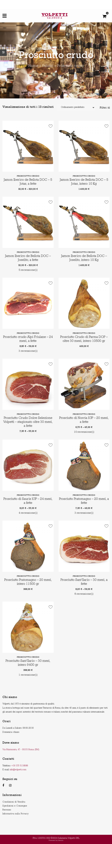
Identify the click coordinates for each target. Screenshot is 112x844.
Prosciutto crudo (28, 176)
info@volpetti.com (18, 770)
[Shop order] (76, 107)
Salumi (47, 66)
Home (33, 66)
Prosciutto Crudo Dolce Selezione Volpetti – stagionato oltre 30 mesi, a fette (28, 422)
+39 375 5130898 (19, 766)
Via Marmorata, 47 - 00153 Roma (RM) (20, 750)
